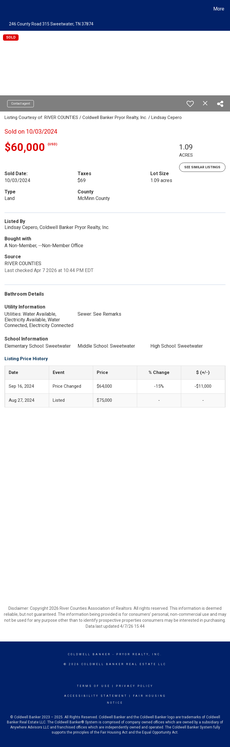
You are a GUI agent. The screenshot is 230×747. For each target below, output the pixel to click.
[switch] (190, 103)
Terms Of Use (93, 686)
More (218, 9)
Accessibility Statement (95, 695)
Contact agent (20, 103)
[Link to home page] (6, 9)
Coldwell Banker (89, 654)
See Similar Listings (202, 167)
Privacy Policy (134, 686)
